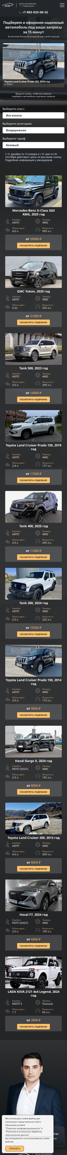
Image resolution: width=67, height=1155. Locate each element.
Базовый (12, 145)
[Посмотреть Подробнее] (33, 212)
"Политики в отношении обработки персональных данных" (23, 1133)
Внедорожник (16, 130)
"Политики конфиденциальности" (23, 1128)
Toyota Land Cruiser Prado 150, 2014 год (27, 81)
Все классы (14, 115)
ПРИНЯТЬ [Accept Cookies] (14, 1148)
